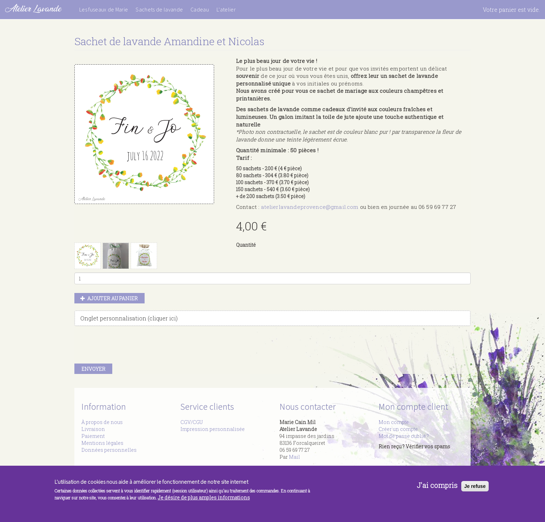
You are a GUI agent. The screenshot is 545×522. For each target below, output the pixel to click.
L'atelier (226, 9)
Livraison (93, 429)
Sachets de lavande (159, 9)
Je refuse (475, 486)
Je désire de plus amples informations (204, 498)
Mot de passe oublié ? (404, 436)
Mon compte (394, 422)
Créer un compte (398, 429)
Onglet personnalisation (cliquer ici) (129, 318)
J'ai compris (437, 485)
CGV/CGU (191, 422)
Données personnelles (109, 450)
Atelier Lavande (33, 8)
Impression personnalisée (212, 429)
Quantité (246, 245)
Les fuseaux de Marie (103, 9)
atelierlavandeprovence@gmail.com (310, 206)
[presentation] (127, 346)
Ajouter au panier (109, 298)
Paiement (93, 436)
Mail (294, 457)
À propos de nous (102, 422)
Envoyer (93, 369)
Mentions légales (102, 443)
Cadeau (199, 9)
